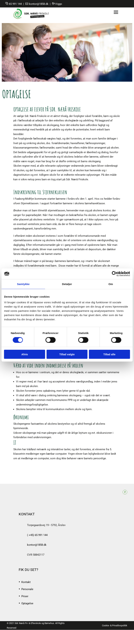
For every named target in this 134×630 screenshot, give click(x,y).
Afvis (24, 354)
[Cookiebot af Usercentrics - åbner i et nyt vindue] (114, 273)
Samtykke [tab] (23, 284)
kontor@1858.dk (38, 4)
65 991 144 (15, 4)
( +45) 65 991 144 (37, 535)
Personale (27, 589)
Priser (24, 596)
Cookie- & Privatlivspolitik (114, 625)
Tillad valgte (67, 354)
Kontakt (26, 582)
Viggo (58, 4)
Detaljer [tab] (67, 284)
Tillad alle (109, 354)
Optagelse (27, 603)
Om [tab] (111, 284)
